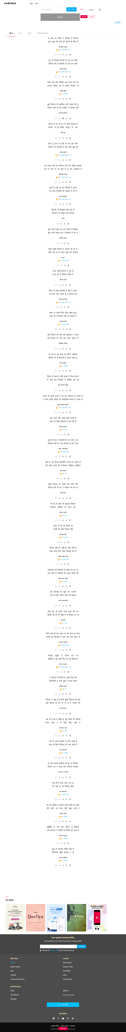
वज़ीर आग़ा (63, 493)
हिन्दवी (12, 991)
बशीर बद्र (63, 133)
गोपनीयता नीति (54, 950)
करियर (65, 975)
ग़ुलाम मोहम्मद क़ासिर (63, 405)
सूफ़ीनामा (65, 991)
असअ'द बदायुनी (63, 642)
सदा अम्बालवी (63, 750)
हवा (66, 623)
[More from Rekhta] (92, 9)
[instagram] (67, 1018)
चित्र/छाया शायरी (42, 33)
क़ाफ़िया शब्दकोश (15, 967)
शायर (31, 3)
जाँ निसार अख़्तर (63, 47)
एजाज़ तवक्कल (63, 196)
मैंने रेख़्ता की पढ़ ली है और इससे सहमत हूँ (57, 950)
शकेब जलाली (63, 321)
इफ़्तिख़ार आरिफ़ (63, 174)
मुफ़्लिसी (63, 155)
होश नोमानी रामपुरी (63, 385)
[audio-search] (64, 9)
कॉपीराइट (72, 1026)
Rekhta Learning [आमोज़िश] (68, 995)
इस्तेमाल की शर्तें (65, 1026)
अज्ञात (63, 218)
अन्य (36, 3)
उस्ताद (66, 582)
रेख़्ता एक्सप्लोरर (67, 979)
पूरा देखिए (117, 22)
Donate (103, 9)
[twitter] (58, 1018)
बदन (66, 515)
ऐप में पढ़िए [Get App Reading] (63, 1028)
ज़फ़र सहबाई (63, 363)
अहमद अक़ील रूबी (63, 556)
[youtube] (63, 1018)
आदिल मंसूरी (63, 91)
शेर (11, 33)
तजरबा (66, 753)
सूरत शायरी (66, 261)
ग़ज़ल (30, 33)
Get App (113, 9)
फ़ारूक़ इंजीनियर (63, 858)
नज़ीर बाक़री (63, 152)
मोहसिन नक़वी (63, 686)
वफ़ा (66, 430)
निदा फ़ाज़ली (63, 69)
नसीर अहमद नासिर (63, 578)
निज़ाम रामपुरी (63, 664)
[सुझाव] (66, 55)
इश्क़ (63, 199)
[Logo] (10, 4)
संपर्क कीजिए (66, 971)
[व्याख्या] (63, 119)
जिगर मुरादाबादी (63, 299)
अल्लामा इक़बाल (63, 113)
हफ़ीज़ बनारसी (63, 427)
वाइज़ (63, 302)
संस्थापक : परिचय (68, 967)
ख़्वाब (63, 408)
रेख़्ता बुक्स (13, 999)
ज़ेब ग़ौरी (63, 620)
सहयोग (12, 962)
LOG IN (84, 9)
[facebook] (53, 1018)
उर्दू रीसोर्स (13, 975)
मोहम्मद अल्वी (63, 280)
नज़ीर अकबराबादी (63, 449)
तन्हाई (65, 537)
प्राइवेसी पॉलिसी (55, 1026)
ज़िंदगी (63, 72)
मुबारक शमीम (63, 814)
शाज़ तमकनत (63, 708)
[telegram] (72, 1018)
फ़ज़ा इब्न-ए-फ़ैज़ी (63, 772)
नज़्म (20, 33)
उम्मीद (63, 177)
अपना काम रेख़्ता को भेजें (17, 979)
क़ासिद (63, 667)
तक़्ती (11, 971)
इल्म (63, 50)
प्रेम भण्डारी (63, 471)
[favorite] (55, 55)
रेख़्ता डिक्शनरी (14, 995)
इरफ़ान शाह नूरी (63, 836)
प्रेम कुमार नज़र (63, 728)
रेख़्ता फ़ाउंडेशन (67, 962)
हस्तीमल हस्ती (63, 238)
